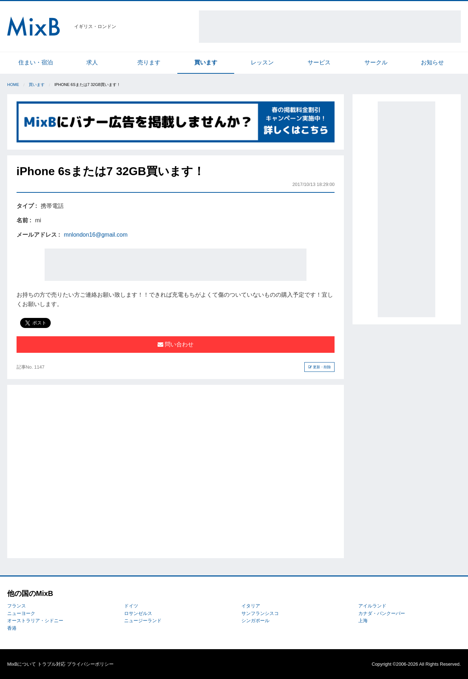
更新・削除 (319, 367)
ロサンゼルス (138, 613)
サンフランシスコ (260, 613)
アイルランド (372, 606)
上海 (363, 620)
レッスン (262, 62)
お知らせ (432, 62)
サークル (375, 62)
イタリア (250, 606)
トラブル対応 (51, 664)
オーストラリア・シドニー (35, 620)
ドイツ (131, 606)
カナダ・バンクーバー (381, 613)
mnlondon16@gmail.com (95, 235)
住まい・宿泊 (35, 62)
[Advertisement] (330, 26)
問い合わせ (176, 344)
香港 (12, 628)
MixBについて (21, 664)
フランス (16, 606)
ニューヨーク (21, 613)
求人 (92, 62)
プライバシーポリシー (90, 664)
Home (13, 84)
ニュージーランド (143, 620)
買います (205, 62)
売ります (148, 62)
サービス (319, 62)
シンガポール (255, 620)
